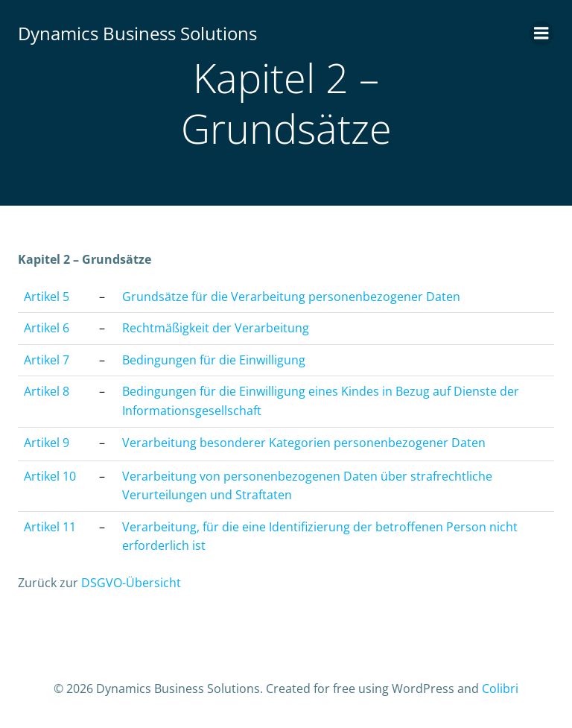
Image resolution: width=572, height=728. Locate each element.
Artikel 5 (46, 296)
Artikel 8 (46, 391)
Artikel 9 (46, 442)
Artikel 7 (46, 360)
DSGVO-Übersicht (131, 583)
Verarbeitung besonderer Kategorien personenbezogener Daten (304, 442)
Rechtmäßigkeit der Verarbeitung (215, 328)
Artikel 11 (50, 527)
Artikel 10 (50, 476)
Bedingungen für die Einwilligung (213, 360)
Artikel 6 (46, 328)
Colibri (500, 688)
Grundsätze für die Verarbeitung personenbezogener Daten (291, 296)
